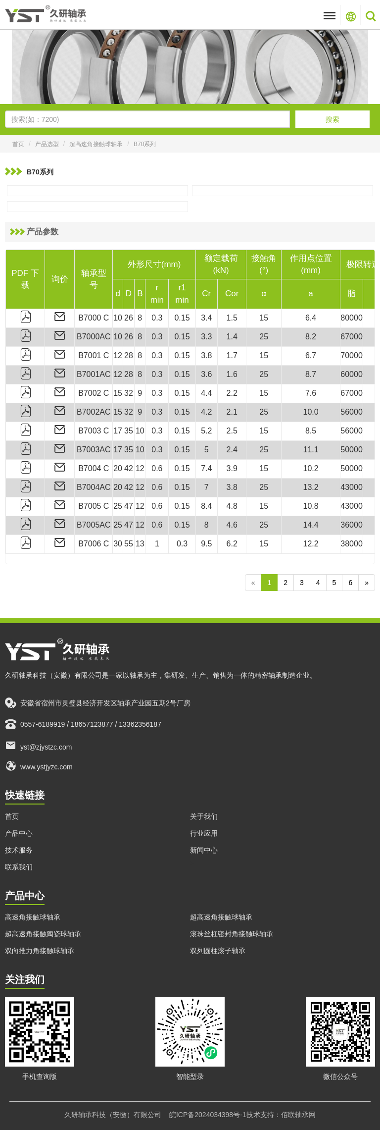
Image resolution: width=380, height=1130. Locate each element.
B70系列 (145, 144)
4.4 (206, 393)
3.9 (232, 468)
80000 (351, 318)
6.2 (232, 543)
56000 (351, 412)
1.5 (232, 318)
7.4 (206, 468)
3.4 (206, 318)
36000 (351, 525)
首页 (18, 144)
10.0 (311, 412)
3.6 (206, 374)
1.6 (232, 374)
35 (128, 431)
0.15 (182, 318)
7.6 (310, 393)
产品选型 (47, 144)
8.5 (310, 431)
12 (117, 355)
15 (263, 318)
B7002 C (93, 393)
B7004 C (93, 468)
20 (117, 468)
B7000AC (94, 336)
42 (128, 468)
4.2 (206, 412)
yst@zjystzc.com (38, 745)
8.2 (310, 336)
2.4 (232, 449)
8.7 (310, 374)
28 (128, 355)
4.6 (232, 525)
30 (117, 543)
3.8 (206, 355)
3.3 (206, 336)
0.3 (156, 318)
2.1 (232, 412)
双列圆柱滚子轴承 (217, 951)
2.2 (232, 393)
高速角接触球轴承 (32, 917)
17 (117, 431)
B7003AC (94, 449)
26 (128, 318)
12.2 (311, 543)
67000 (351, 336)
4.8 (232, 506)
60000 (351, 374)
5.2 (206, 431)
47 (128, 506)
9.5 (206, 543)
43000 (351, 487)
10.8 (311, 506)
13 (140, 543)
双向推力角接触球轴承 (39, 951)
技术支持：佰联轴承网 (281, 1115)
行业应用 (204, 833)
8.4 (206, 506)
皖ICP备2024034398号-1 (207, 1115)
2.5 (232, 431)
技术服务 (19, 850)
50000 (351, 449)
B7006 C (93, 543)
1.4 (232, 336)
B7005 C (93, 506)
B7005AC (94, 525)
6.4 (310, 318)
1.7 (232, 355)
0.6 (156, 468)
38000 (351, 543)
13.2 (311, 487)
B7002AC (94, 412)
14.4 (311, 525)
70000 (351, 355)
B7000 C (93, 318)
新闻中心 (204, 850)
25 (263, 336)
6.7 (310, 355)
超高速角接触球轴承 (96, 144)
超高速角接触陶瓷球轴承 (43, 934)
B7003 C (93, 431)
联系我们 (19, 867)
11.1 (311, 449)
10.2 (311, 468)
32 (128, 393)
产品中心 (19, 833)
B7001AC (94, 374)
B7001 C (93, 355)
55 (128, 543)
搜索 (332, 119)
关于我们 (204, 816)
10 (117, 318)
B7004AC (94, 487)
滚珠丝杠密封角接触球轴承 (231, 934)
